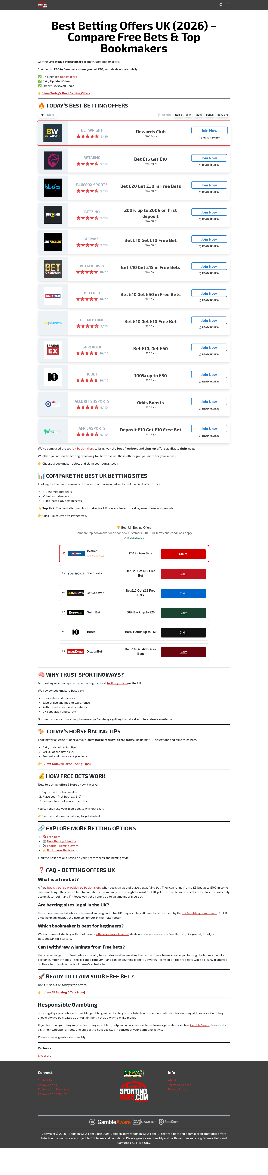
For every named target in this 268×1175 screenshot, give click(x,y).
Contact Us (45, 1080)
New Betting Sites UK (61, 841)
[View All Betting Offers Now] (63, 992)
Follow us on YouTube (52, 1094)
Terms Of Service (179, 1084)
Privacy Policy (177, 1089)
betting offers (117, 683)
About (172, 1080)
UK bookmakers (83, 448)
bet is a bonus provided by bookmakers (74, 887)
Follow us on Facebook (53, 1089)
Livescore (44, 1055)
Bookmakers (68, 76)
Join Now (209, 130)
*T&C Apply (151, 136)
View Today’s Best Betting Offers (66, 93)
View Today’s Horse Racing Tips (67, 763)
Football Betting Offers (62, 845)
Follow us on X (48, 1084)
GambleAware (200, 1025)
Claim (183, 554)
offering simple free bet (112, 934)
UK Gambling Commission (199, 913)
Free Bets (53, 836)
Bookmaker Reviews (61, 850)
